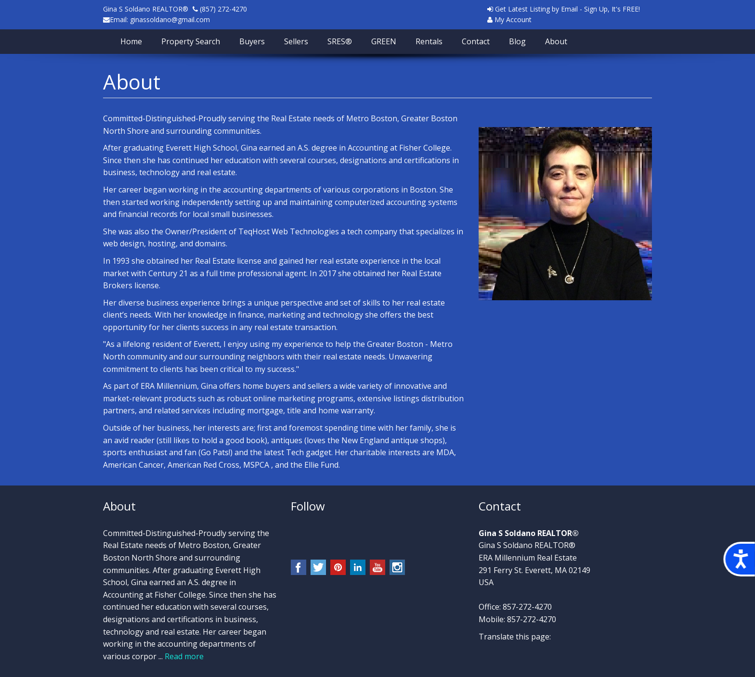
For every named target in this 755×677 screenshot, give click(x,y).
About (556, 41)
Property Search (190, 41)
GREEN (383, 41)
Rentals (429, 41)
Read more (184, 656)
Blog (517, 41)
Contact (476, 41)
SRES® (339, 41)
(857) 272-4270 (222, 8)
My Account (509, 19)
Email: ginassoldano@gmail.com (160, 19)
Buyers (252, 41)
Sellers (296, 41)
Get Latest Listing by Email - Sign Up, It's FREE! (563, 8)
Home (131, 41)
